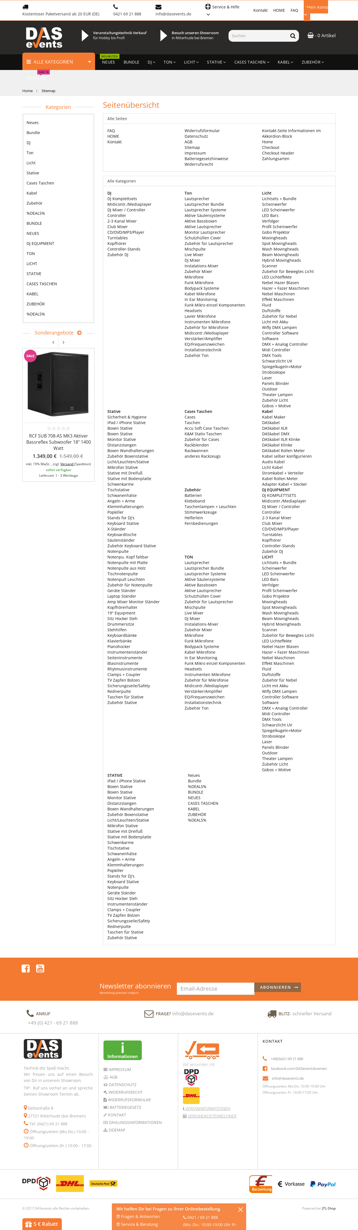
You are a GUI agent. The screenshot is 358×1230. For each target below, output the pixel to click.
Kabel (32, 193)
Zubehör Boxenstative (127, 456)
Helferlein (194, 517)
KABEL (193, 809)
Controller (116, 215)
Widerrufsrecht (199, 164)
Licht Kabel (272, 467)
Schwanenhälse (122, 495)
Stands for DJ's (121, 517)
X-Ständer (116, 529)
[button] (226, 10)
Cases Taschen (40, 183)
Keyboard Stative (123, 523)
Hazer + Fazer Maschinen (285, 288)
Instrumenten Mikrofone (207, 321)
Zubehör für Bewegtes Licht (288, 271)
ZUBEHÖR (196, 814)
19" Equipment (121, 613)
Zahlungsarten (275, 158)
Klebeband (195, 501)
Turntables (117, 237)
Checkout (270, 147)
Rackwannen (196, 450)
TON (31, 253)
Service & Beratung (137, 1224)
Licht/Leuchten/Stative (128, 461)
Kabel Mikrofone (200, 293)
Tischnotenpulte (122, 573)
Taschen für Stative (125, 697)
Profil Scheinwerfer (280, 226)
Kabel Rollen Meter (280, 478)
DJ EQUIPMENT (40, 243)
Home (27, 90)
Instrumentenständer (127, 652)
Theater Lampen (277, 394)
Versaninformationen (207, 1093)
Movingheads (274, 237)
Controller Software (280, 333)
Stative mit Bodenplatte (129, 478)
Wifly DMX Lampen (279, 327)
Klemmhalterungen (125, 506)
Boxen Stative (120, 428)
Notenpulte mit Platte (127, 562)
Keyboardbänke (122, 635)
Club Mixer (117, 226)
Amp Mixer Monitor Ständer (133, 601)
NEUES (194, 797)
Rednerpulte (119, 691)
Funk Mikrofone (199, 282)
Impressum (195, 153)
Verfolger (270, 221)
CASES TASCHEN (202, 803)
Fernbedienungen (201, 523)
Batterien (193, 495)
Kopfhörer (116, 243)
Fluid (266, 305)
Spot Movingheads (279, 243)
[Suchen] (258, 36)
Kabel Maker (274, 417)
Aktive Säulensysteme (205, 215)
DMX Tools (272, 355)
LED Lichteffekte (277, 277)
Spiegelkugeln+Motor (282, 366)
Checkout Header (278, 153)
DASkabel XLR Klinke (281, 439)
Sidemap (116, 1114)
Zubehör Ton (197, 355)
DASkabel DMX (275, 433)
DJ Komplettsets (122, 198)
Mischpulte (195, 249)
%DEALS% (196, 786)
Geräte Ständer (121, 590)
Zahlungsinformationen (135, 1107)
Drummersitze (120, 624)
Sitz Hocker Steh (122, 618)
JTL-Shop (329, 1193)
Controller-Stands (123, 249)
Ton (30, 152)
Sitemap (192, 147)
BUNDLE (195, 792)
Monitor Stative (121, 439)
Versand (67, 464)
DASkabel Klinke (277, 445)
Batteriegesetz (125, 1092)
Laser (267, 377)
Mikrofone (194, 277)
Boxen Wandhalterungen (130, 450)
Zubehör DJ (117, 254)
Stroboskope (273, 372)
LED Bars (270, 215)
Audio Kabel (273, 461)
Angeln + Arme (121, 501)
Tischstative (118, 489)
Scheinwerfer (274, 204)
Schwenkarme (120, 484)
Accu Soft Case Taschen (207, 428)
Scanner (269, 265)
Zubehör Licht (275, 400)
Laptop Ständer (121, 596)
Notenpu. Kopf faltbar (128, 557)
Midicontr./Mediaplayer (129, 204)
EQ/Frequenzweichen (205, 344)
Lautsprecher (197, 198)
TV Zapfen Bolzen (123, 680)
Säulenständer (121, 540)
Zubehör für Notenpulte (129, 585)
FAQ (294, 10)
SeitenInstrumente (124, 657)
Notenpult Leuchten (126, 579)
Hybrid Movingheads (281, 260)
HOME (279, 10)
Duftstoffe (271, 310)
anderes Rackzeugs (203, 456)
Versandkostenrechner (211, 1100)
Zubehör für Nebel (279, 316)
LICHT (32, 263)
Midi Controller (276, 349)
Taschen (192, 422)
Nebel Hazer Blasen (280, 282)
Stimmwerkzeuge (201, 512)
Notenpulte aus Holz (126, 568)
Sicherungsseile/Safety (128, 685)
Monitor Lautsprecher (205, 232)
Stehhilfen (117, 629)
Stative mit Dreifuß (125, 473)
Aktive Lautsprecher (203, 226)
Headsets (193, 310)
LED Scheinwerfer (278, 209)
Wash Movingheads (280, 249)
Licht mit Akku (275, 321)
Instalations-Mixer (201, 265)
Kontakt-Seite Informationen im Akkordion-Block (291, 133)
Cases (190, 417)
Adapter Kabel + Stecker (284, 484)
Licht (31, 162)
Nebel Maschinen (278, 293)
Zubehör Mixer (198, 271)
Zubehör (35, 203)
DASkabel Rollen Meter (283, 450)
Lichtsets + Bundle (279, 198)
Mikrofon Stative (122, 467)
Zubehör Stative (122, 702)
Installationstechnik (203, 349)
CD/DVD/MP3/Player (125, 232)
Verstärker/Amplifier (203, 338)
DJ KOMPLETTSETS (279, 495)
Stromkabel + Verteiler (283, 473)
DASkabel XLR (275, 428)
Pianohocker (118, 646)
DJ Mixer (192, 260)
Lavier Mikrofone (200, 316)
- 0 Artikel (321, 35)
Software (270, 338)
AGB (188, 141)
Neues (193, 775)
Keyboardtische (121, 534)
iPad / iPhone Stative (126, 422)
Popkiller (115, 512)
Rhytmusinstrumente (127, 669)
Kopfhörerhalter (122, 607)
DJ (28, 142)
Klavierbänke (119, 641)
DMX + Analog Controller (285, 344)
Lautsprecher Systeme (205, 209)
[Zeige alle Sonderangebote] (78, 333)
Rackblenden (197, 445)
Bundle (194, 781)
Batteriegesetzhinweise (206, 158)
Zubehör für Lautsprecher (209, 243)
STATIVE (34, 273)
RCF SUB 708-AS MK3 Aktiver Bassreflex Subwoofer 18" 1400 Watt (58, 442)
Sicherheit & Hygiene (127, 417)
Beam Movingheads (280, 254)
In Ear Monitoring (201, 299)
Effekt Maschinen (278, 299)
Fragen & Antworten (138, 1216)
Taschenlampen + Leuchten (210, 506)
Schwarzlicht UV (277, 361)
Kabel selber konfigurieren (287, 456)
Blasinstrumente (122, 663)
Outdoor (270, 389)
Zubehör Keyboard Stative (131, 545)
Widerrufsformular (202, 130)
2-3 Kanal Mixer (122, 221)
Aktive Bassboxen (201, 221)
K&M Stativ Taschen (203, 433)
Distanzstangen (121, 445)
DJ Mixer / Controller (126, 209)
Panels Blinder (275, 383)
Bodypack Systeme (202, 288)
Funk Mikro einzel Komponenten (215, 305)
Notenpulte (118, 551)
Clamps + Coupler (124, 674)
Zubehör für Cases (202, 439)
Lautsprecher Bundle (204, 204)
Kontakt (260, 10)
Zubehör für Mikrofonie (207, 327)
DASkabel (271, 422)
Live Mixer (194, 254)
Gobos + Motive (276, 405)
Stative (33, 173)
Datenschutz (196, 136)
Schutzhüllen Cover (203, 237)
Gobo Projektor (276, 232)
